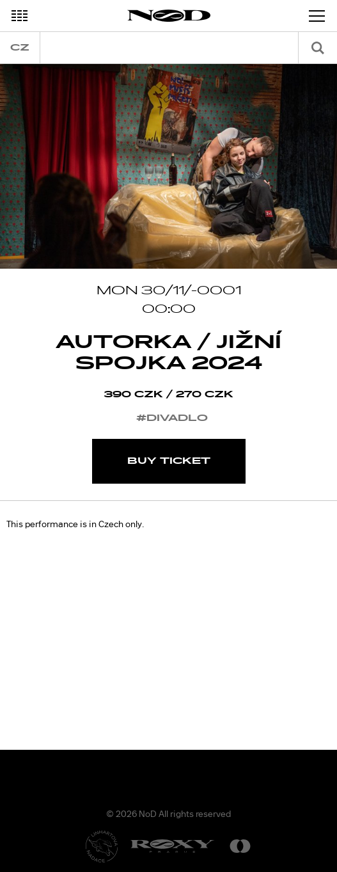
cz (19, 48)
